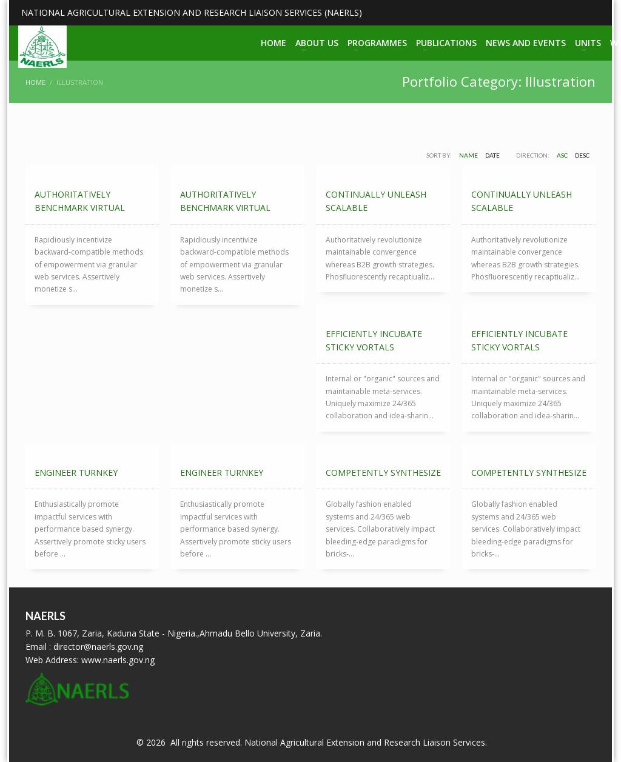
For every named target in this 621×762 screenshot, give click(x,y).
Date (492, 155)
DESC (582, 155)
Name (468, 155)
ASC (562, 155)
